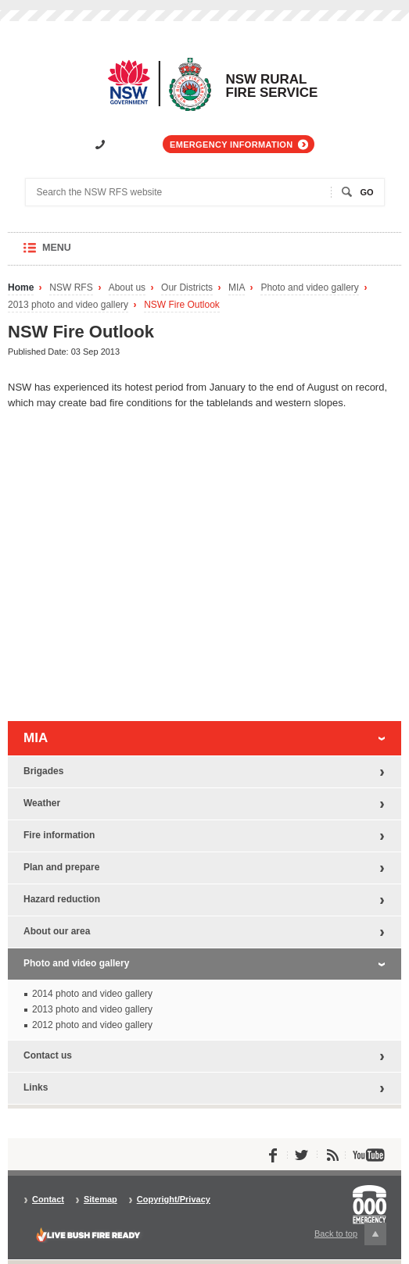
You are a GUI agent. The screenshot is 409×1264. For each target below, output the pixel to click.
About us (127, 288)
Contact (48, 1199)
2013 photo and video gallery (68, 305)
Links (35, 1087)
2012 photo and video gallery (92, 1024)
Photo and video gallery (309, 288)
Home (21, 288)
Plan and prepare (61, 867)
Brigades (43, 771)
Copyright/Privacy (173, 1199)
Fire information (59, 835)
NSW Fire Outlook (182, 305)
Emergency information (231, 144)
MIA (236, 288)
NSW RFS (70, 288)
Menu (71, 253)
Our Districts (187, 288)
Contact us (47, 1055)
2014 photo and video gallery (92, 993)
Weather (41, 803)
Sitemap (100, 1199)
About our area (56, 931)
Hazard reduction (61, 899)
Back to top (350, 1234)
